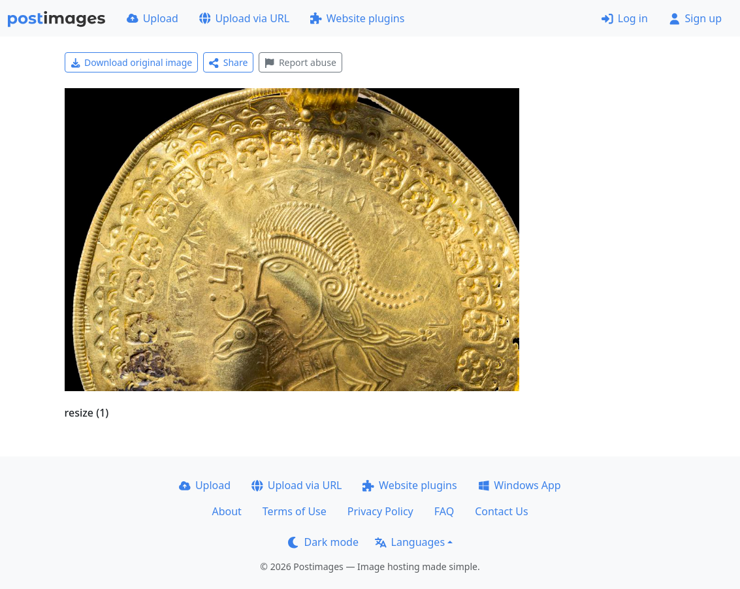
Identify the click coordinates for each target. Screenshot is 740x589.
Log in (625, 18)
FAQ (444, 511)
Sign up (695, 18)
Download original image (132, 62)
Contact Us (501, 511)
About (226, 511)
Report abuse (300, 62)
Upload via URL (244, 18)
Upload (152, 18)
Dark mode (323, 542)
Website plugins (357, 18)
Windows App (519, 485)
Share (228, 62)
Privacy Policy (380, 511)
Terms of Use (295, 511)
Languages (410, 542)
